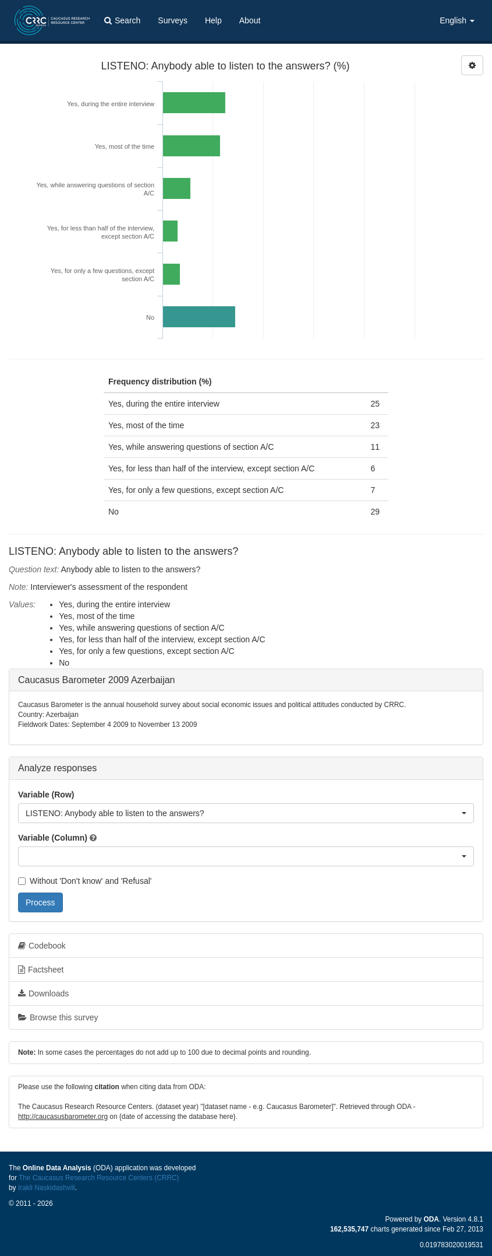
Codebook (42, 945)
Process (40, 902)
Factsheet (40, 969)
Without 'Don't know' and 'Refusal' (84, 881)
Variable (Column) (52, 837)
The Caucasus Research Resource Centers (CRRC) (99, 1178)
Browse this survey (58, 1017)
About (250, 20)
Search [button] (122, 20)
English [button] (457, 20)
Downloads (43, 993)
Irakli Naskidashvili (46, 1188)
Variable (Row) (46, 794)
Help (213, 20)
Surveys (172, 20)
